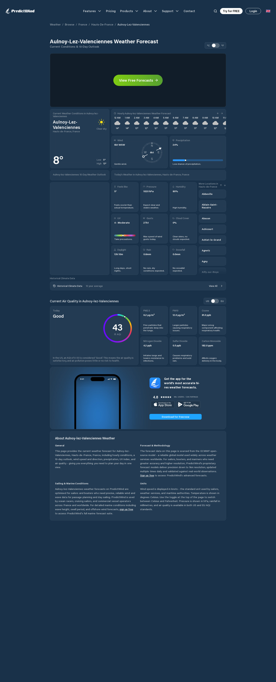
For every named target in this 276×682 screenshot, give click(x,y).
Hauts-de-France (102, 24)
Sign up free (147, 475)
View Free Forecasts (138, 80)
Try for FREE (231, 11)
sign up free (126, 509)
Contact (189, 11)
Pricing (111, 11)
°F (222, 45)
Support (170, 11)
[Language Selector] (268, 11)
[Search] (215, 11)
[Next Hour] (221, 113)
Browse (69, 24)
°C (208, 45)
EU (222, 301)
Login (253, 11)
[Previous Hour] (218, 113)
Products (129, 11)
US (207, 301)
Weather (55, 24)
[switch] (216, 45)
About (150, 11)
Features (92, 11)
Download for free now (175, 416)
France (82, 24)
